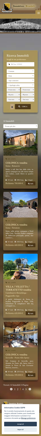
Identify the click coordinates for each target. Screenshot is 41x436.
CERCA (22, 106)
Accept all (20, 424)
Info (30, 184)
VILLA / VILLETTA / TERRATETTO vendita (18, 288)
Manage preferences (28, 418)
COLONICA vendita (16, 163)
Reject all (20, 429)
